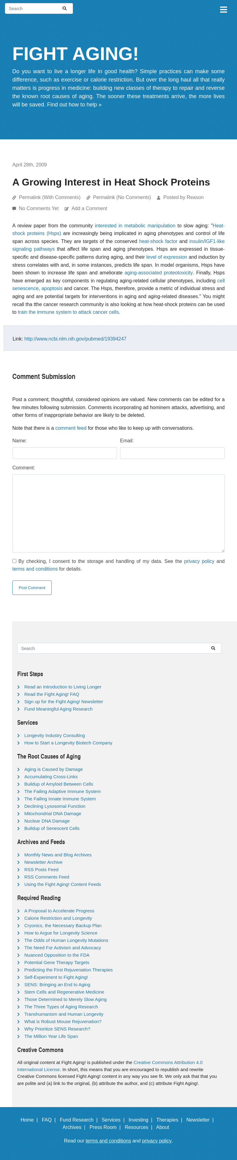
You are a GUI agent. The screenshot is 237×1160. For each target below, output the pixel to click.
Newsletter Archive (43, 862)
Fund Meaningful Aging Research (58, 709)
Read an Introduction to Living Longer (62, 686)
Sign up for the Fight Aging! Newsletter (63, 701)
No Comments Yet (39, 208)
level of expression (166, 257)
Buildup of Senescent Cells (51, 828)
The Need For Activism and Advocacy (62, 947)
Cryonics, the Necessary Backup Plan (63, 925)
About (165, 1127)
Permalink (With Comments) (49, 197)
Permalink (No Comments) (122, 197)
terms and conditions (35, 569)
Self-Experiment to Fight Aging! (56, 977)
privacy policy (199, 561)
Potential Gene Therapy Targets (56, 962)
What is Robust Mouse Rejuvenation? (63, 1021)
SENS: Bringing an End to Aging (57, 984)
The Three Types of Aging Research (61, 1006)
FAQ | (50, 1119)
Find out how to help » (74, 105)
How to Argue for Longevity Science (61, 932)
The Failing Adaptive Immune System (62, 791)
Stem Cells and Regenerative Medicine (64, 992)
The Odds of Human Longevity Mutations (66, 940)
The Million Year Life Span (51, 1036)
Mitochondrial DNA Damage (52, 813)
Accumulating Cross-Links (51, 776)
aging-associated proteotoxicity (159, 272)
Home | (31, 1119)
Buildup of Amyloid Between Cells (58, 784)
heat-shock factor (158, 241)
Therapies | (170, 1119)
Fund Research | (80, 1119)
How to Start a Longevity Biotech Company (68, 742)
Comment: (23, 467)
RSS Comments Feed (46, 876)
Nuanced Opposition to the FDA (57, 955)
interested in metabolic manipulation (135, 225)
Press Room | (106, 1127)
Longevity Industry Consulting (54, 735)
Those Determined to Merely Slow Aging (65, 999)
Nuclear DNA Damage (47, 820)
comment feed (70, 428)
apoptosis (52, 288)
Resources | (140, 1127)
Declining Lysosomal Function (55, 806)
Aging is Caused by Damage (53, 769)
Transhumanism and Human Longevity (63, 1014)
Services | (114, 1119)
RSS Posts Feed (41, 869)
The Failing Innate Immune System (60, 798)
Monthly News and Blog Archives (57, 854)
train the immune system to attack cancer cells (68, 312)
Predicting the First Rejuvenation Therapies (68, 969)
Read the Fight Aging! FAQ (51, 694)
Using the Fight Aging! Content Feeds (62, 884)
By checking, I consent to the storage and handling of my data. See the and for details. (118, 565)
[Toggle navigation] (223, 8)
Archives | (75, 1127)
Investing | (142, 1119)
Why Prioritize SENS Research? (57, 1028)
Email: (127, 440)
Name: (19, 440)
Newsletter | (202, 1119)
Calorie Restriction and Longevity (58, 918)
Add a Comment (89, 208)
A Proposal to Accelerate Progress (59, 910)
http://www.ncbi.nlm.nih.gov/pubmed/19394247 (75, 338)
